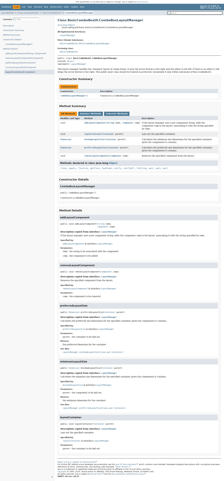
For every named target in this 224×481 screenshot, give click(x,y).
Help (82, 7)
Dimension (65, 139)
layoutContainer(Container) (18, 72)
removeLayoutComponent (96, 156)
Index (66, 7)
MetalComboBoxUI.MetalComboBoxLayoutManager (85, 43)
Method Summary (11, 35)
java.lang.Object (66, 25)
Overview (6, 7)
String (110, 123)
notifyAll (129, 168)
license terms (142, 2)
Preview (38, 7)
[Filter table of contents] (26, 19)
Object (70, 61)
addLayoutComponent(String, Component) (25, 53)
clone (63, 168)
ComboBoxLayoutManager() (18, 44)
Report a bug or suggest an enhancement (76, 462)
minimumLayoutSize (94, 139)
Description (9, 26)
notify (117, 168)
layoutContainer (93, 134)
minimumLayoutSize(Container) (20, 67)
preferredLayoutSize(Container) (20, 63)
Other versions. (122, 467)
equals (72, 168)
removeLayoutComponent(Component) (24, 58)
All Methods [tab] (68, 113)
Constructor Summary (13, 30)
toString (141, 168)
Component (127, 123)
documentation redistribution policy (128, 474)
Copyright (62, 472)
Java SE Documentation (125, 464)
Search (74, 7)
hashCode (107, 168)
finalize (83, 168)
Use (24, 7)
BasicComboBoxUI (52, 13)
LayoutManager (67, 35)
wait (151, 168)
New (46, 7)
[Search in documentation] (195, 13)
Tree (29, 7)
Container (108, 134)
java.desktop (7, 13)
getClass (95, 168)
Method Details (10, 49)
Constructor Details (12, 39)
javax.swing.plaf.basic (28, 13)
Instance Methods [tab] (90, 113)
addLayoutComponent (95, 123)
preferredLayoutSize (95, 147)
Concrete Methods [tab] (117, 113)
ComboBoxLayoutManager (79, 13)
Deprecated (56, 7)
